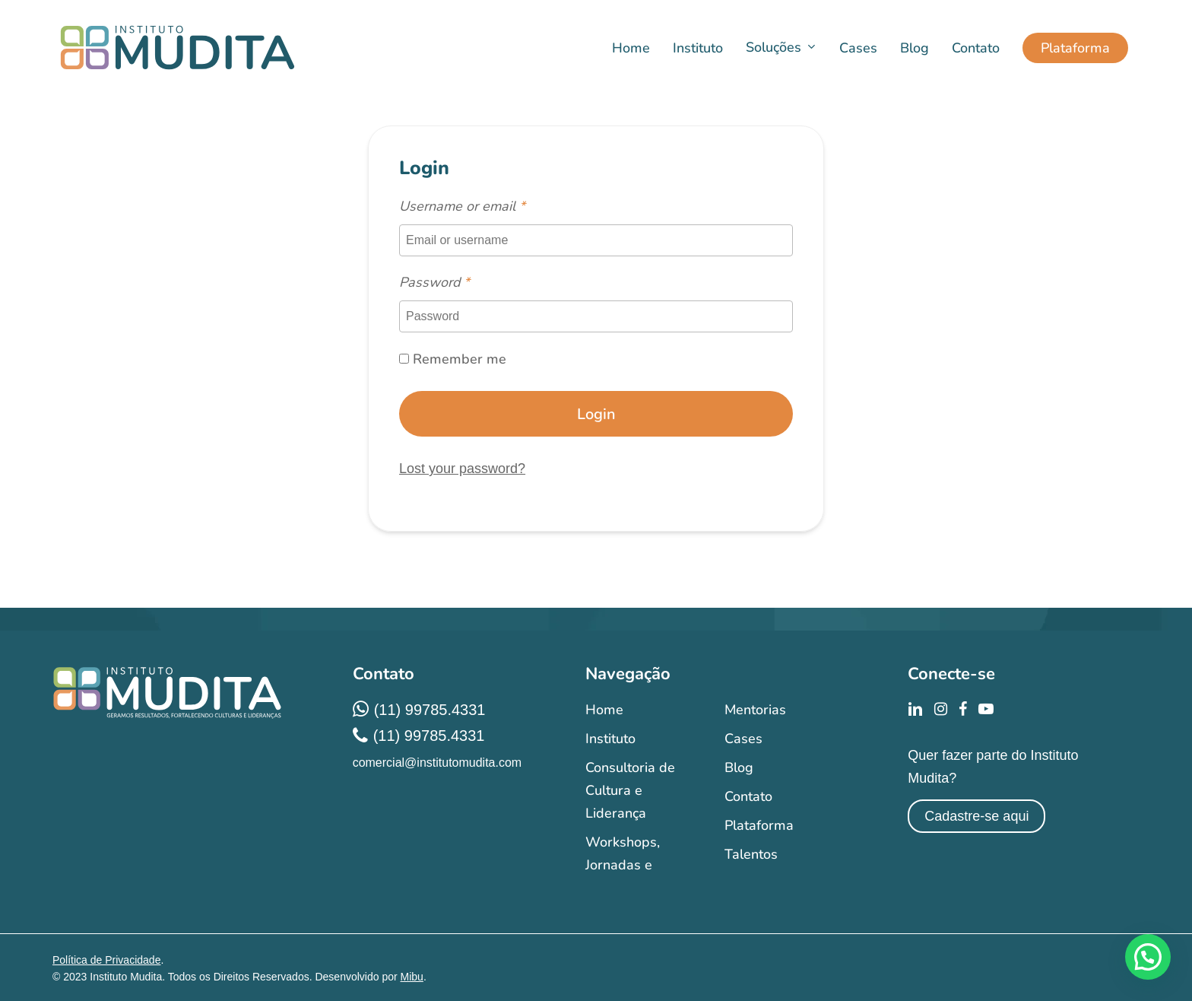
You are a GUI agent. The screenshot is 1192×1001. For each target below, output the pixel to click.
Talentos (751, 854)
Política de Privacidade (106, 960)
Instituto (610, 738)
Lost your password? (462, 468)
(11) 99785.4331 (430, 709)
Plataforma (759, 825)
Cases (743, 738)
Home (604, 710)
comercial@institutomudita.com (437, 762)
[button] (1148, 957)
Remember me (452, 359)
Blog (738, 767)
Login (596, 414)
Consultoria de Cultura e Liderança (630, 790)
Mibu (412, 977)
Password (434, 282)
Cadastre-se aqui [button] (976, 816)
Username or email (462, 206)
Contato (748, 796)
